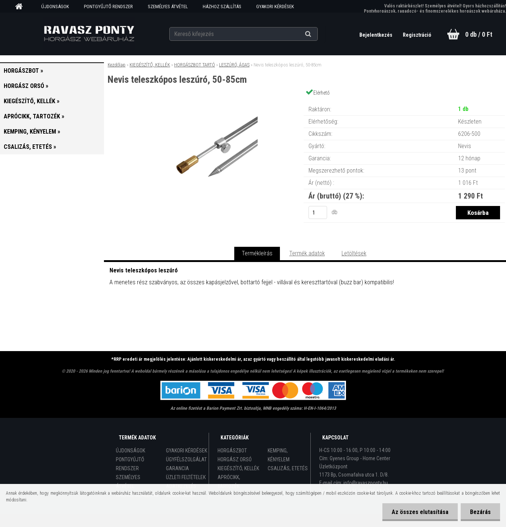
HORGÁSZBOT (232, 451)
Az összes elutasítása (420, 511)
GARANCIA (177, 468)
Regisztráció (417, 35)
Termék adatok (307, 253)
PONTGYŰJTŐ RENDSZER (108, 6)
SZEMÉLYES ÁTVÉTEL (168, 6)
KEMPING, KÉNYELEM (279, 455)
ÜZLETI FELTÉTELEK (186, 477)
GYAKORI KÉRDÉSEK (275, 6)
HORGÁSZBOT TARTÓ (194, 65)
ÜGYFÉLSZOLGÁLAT (186, 459)
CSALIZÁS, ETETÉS (288, 468)
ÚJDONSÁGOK (55, 6)
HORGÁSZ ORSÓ (235, 459)
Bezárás (480, 511)
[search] (317, 34)
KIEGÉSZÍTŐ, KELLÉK (150, 65)
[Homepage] (21, 7)
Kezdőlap (116, 65)
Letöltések (354, 253)
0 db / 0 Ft (478, 34)
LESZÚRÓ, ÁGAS (234, 65)
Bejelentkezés (376, 35)
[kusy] (318, 212)
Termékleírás (257, 253)
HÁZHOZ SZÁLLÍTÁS (222, 6)
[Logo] (89, 33)
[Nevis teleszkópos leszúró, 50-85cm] (204, 101)
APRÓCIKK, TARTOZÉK (229, 481)
